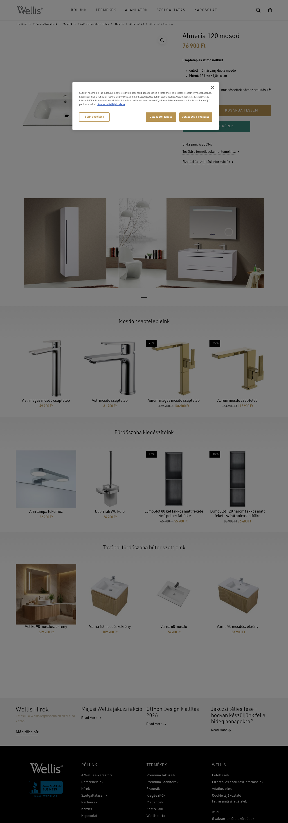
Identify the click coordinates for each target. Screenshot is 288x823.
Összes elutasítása (161, 117)
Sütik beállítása (94, 117)
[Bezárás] (212, 88)
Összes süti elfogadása (195, 117)
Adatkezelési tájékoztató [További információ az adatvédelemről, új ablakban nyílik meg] (111, 104)
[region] (145, 106)
